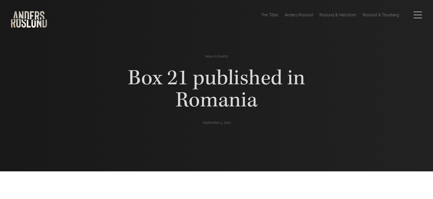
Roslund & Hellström (338, 15)
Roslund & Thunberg (381, 15)
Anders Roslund (299, 15)
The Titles (269, 15)
